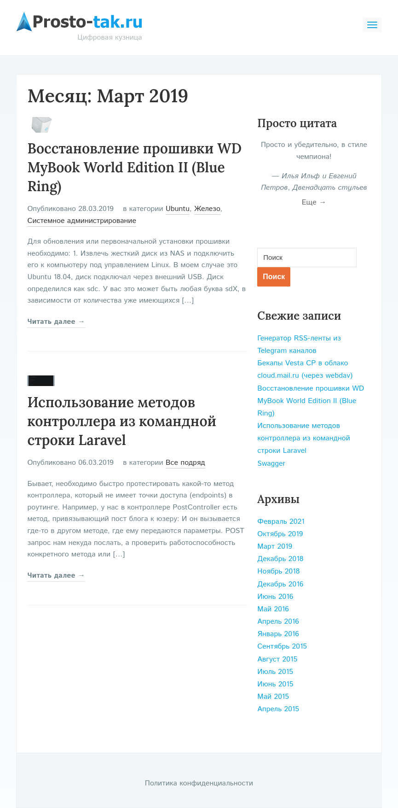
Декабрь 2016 (280, 584)
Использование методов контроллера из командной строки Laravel (121, 421)
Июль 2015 (275, 672)
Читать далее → (56, 321)
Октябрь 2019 (280, 534)
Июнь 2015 (275, 684)
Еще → (314, 202)
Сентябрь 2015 (282, 646)
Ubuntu (178, 209)
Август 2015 (277, 659)
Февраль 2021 (280, 521)
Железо (207, 209)
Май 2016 (273, 609)
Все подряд (185, 462)
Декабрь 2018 (280, 559)
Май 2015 (273, 696)
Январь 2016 (278, 634)
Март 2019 (274, 546)
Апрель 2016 (278, 621)
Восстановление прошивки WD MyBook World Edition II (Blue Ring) (134, 167)
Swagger (271, 463)
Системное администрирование (81, 221)
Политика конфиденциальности (199, 783)
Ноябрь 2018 (278, 571)
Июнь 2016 (275, 596)
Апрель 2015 (278, 709)
